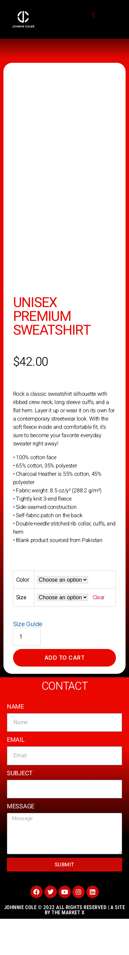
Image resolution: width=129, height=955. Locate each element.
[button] (94, 15)
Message (20, 842)
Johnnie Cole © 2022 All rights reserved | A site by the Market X (64, 946)
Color (22, 615)
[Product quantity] (27, 672)
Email (16, 776)
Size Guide (27, 659)
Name (15, 742)
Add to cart (64, 693)
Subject (20, 809)
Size (21, 633)
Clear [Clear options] (99, 633)
